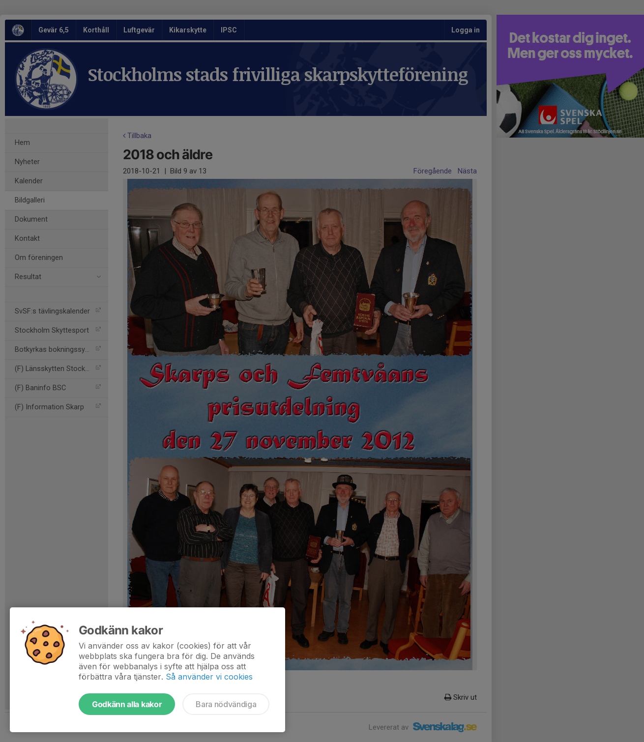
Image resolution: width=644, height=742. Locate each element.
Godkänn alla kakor (127, 704)
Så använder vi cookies (209, 677)
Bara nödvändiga (226, 704)
